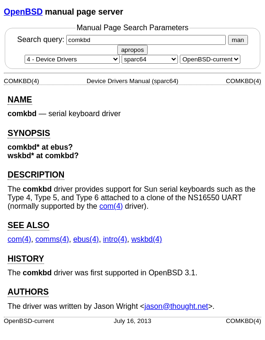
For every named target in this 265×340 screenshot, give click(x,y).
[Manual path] (210, 59)
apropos (132, 49)
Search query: (122, 39)
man (238, 39)
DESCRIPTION (36, 174)
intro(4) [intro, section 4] (115, 239)
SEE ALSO (28, 225)
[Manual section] (72, 59)
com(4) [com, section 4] (111, 206)
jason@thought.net (176, 306)
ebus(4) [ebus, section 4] (86, 239)
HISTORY (26, 259)
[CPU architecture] (150, 59)
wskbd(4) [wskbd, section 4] (146, 239)
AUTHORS (28, 292)
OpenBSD (23, 12)
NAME (20, 99)
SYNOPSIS (29, 133)
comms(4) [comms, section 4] (52, 239)
